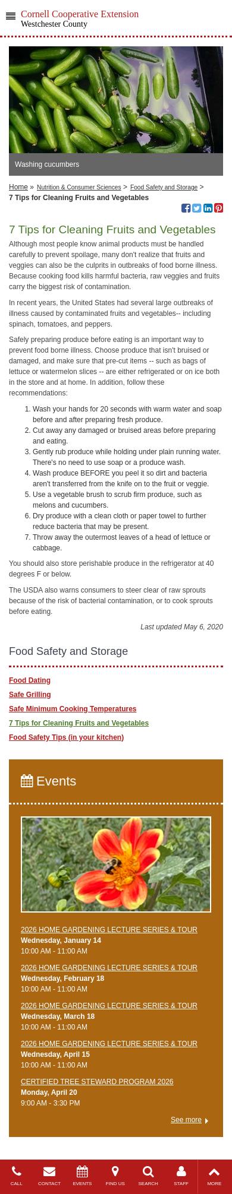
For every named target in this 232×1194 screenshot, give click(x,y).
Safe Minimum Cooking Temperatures (72, 709)
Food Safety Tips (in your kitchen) (66, 737)
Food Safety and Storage (163, 187)
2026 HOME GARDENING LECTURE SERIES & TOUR (109, 930)
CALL (16, 1176)
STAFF (181, 1176)
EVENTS (82, 1176)
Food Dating (30, 680)
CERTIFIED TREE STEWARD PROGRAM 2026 (97, 1082)
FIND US (115, 1176)
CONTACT (49, 1176)
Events (48, 781)
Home (18, 187)
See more (186, 1120)
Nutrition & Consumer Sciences (79, 187)
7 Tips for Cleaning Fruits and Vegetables (79, 723)
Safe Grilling (30, 695)
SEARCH (148, 1176)
